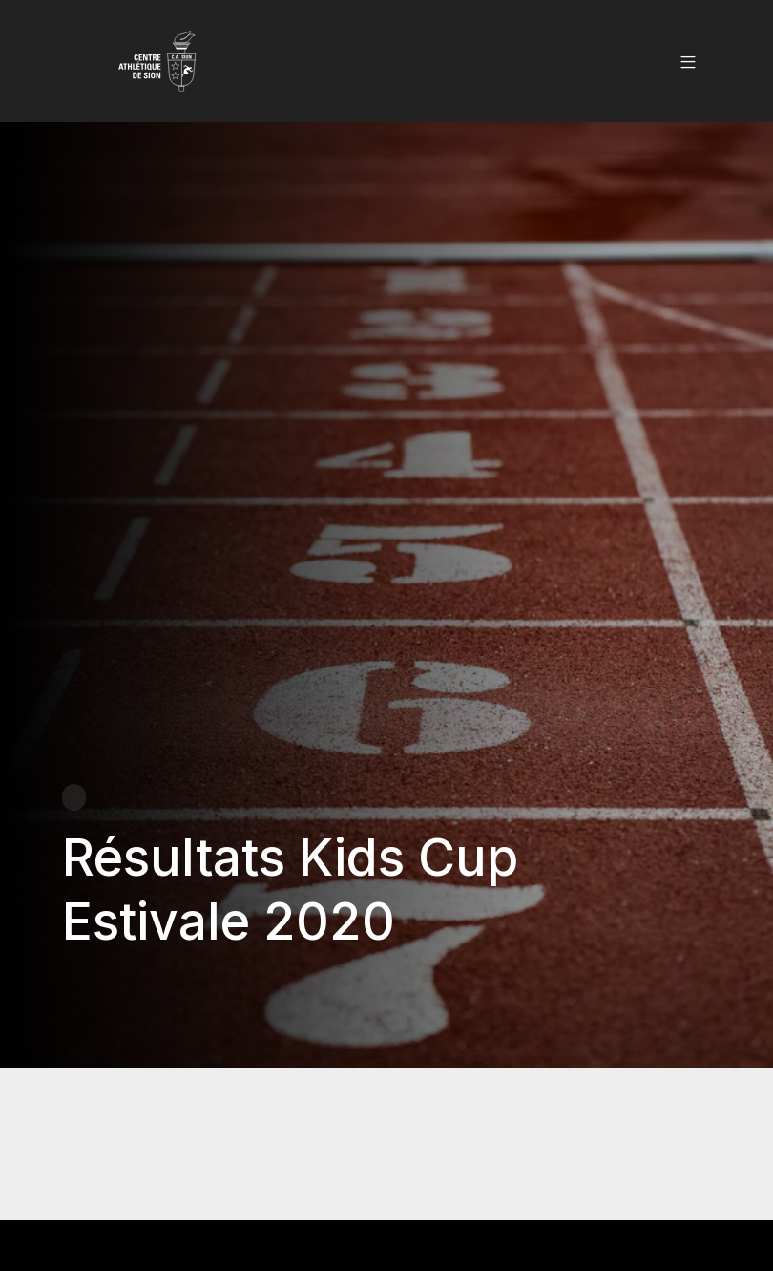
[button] (688, 61)
